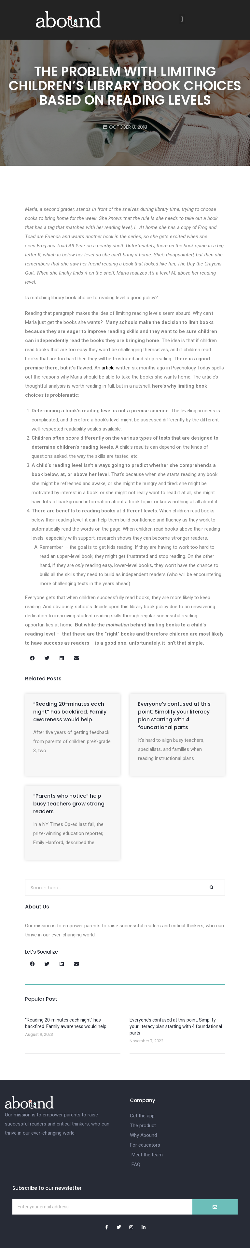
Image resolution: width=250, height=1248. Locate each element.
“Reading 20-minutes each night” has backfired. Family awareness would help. (69, 711)
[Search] (211, 887)
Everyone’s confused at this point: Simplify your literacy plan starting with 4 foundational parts (174, 715)
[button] (182, 19)
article (108, 368)
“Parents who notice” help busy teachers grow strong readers (68, 803)
